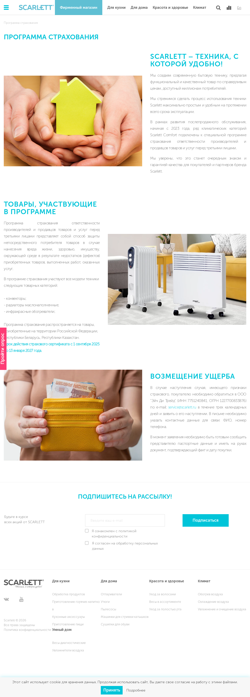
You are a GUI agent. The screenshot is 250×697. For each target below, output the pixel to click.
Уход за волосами (162, 594)
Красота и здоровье (170, 7)
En (239, 8)
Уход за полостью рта (165, 609)
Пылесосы (108, 609)
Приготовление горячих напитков (76, 605)
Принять (111, 690)
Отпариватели (111, 594)
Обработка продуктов (68, 594)
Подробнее (135, 690)
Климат (199, 7)
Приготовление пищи (68, 624)
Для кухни (116, 7)
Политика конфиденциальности (27, 630)
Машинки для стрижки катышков (124, 617)
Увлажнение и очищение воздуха (222, 609)
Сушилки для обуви (115, 624)
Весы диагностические (69, 643)
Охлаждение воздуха (213, 602)
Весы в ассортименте (165, 602)
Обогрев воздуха (210, 594)
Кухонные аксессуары (68, 617)
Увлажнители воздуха (68, 650)
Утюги (105, 602)
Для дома (139, 7)
